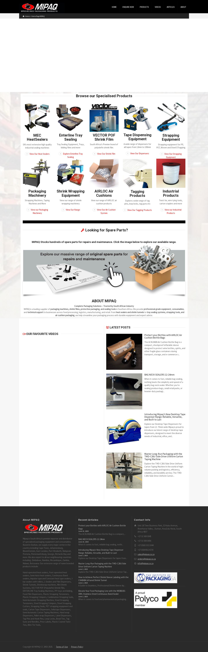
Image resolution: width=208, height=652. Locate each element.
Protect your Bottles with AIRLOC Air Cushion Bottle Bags (163, 336)
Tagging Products (137, 193)
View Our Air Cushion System (106, 211)
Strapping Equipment (171, 137)
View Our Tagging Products (139, 210)
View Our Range (73, 209)
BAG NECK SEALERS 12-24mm (159, 374)
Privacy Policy (77, 646)
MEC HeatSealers (37, 137)
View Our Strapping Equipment (173, 155)
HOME (114, 7)
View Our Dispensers (139, 153)
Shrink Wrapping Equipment (70, 193)
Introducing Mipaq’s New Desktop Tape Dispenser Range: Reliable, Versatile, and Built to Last (164, 417)
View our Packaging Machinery (39, 211)
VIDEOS (158, 7)
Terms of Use (62, 646)
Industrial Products (171, 193)
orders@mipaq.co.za (147, 559)
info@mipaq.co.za (145, 563)
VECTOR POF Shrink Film (104, 137)
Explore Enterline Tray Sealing (73, 155)
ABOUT (183, 7)
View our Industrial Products (173, 211)
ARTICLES (171, 7)
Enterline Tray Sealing (70, 137)
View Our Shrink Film (106, 153)
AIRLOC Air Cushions (104, 193)
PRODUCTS (144, 7)
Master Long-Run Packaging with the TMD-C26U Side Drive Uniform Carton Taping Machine (163, 457)
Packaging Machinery (37, 193)
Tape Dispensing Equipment (137, 137)
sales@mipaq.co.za (146, 554)
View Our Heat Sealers (40, 153)
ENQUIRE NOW (128, 7)
